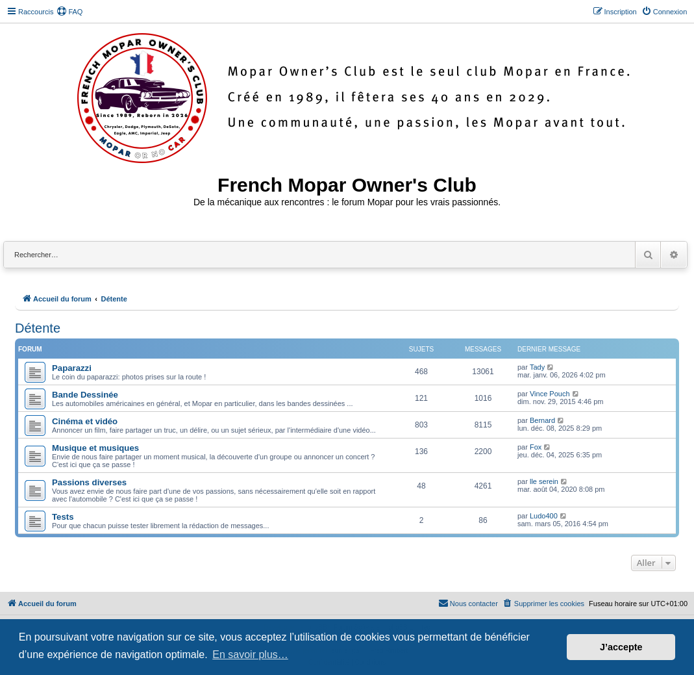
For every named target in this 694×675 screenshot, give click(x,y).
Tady (537, 367)
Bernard (542, 420)
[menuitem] (69, 11)
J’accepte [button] (621, 647)
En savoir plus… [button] (250, 654)
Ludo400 (544, 516)
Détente (37, 328)
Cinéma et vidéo (85, 421)
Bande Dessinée (85, 395)
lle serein (544, 481)
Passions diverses (89, 482)
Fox (535, 447)
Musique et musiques (95, 448)
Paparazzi (72, 368)
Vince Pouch (550, 394)
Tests (62, 517)
